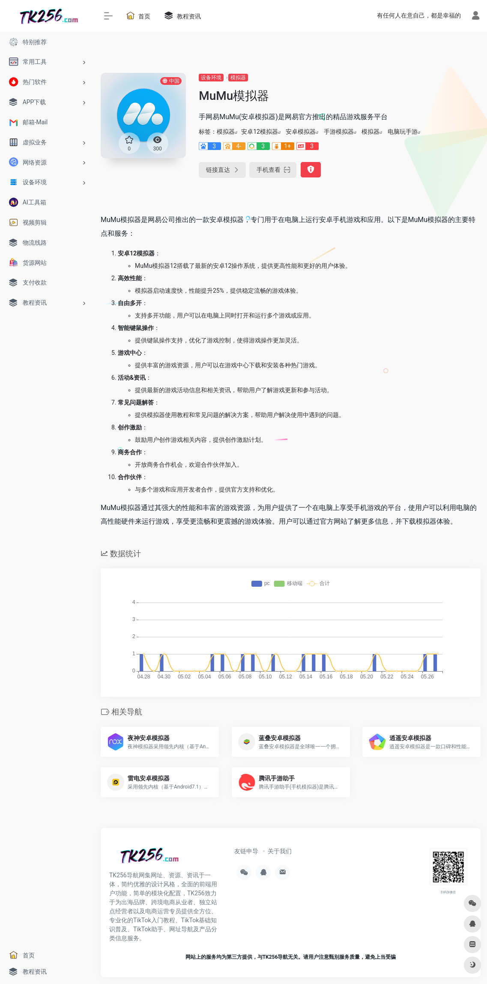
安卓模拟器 (301, 131)
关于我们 (280, 851)
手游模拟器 (339, 131)
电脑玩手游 (403, 131)
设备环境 (211, 78)
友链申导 (246, 851)
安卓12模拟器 (259, 131)
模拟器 (238, 78)
